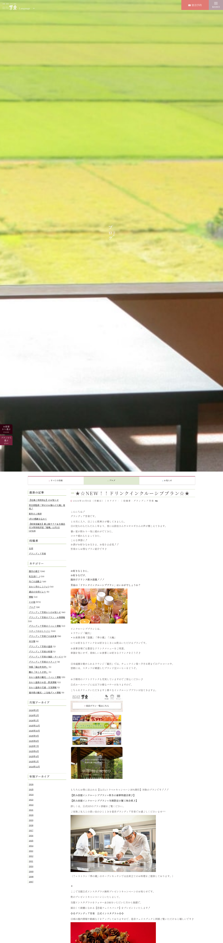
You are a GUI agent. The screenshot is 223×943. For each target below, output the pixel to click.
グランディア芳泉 (37, 553)
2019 (31, 820)
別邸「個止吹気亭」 (38, 666)
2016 (31, 835)
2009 (31, 871)
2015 (31, 840)
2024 (31, 794)
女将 (31, 548)
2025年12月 (34, 725)
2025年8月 (34, 740)
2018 (31, 825)
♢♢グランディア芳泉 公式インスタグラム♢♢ (97, 913)
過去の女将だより (37, 591)
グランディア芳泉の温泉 (40, 646)
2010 (31, 866)
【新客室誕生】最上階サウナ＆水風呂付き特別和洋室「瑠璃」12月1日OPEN (47, 527)
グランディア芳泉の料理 (40, 651)
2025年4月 (34, 756)
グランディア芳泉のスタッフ (43, 661)
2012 (31, 855)
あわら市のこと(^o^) (39, 586)
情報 (31, 596)
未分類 (32, 641)
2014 (31, 845)
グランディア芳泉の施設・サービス (46, 656)
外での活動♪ (35, 581)
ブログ (32, 607)
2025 (31, 789)
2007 (31, 881)
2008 (31, 876)
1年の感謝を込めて (38, 518)
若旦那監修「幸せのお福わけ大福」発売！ (47, 507)
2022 (31, 804)
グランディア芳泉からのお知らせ (45, 612)
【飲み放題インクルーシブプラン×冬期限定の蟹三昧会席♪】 (104, 800)
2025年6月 (34, 751)
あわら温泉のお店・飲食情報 (43, 682)
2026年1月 (34, 720)
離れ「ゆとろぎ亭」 (38, 671)
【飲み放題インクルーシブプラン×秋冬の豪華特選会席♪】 (103, 795)
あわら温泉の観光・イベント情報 (45, 677)
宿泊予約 (195, 5)
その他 (32, 601)
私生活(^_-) (34, 576)
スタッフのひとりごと (39, 630)
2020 (31, 814)
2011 (31, 861)
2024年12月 (34, 766)
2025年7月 (34, 746)
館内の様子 (34, 571)
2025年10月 (34, 730)
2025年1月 (34, 761)
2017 (31, 830)
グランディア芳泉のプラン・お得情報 (47, 617)
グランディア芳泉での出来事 (43, 636)
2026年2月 (34, 715)
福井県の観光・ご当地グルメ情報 (45, 692)
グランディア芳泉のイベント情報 (45, 625)
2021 (31, 809)
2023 (31, 799)
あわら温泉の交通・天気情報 (43, 687)
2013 (31, 850)
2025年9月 (34, 735)
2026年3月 (34, 710)
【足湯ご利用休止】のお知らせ (44, 499)
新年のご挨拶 (35, 513)
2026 (31, 784)
